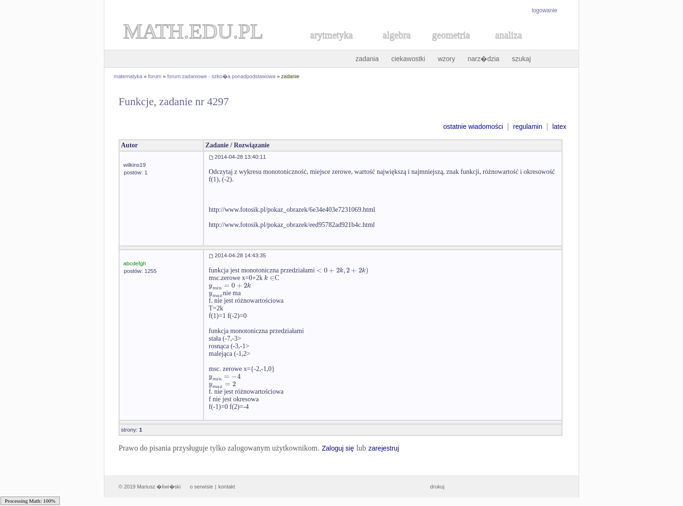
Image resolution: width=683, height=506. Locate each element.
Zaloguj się (338, 448)
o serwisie (201, 486)
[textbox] (342, 270)
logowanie (544, 10)
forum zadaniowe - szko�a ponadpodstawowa (221, 76)
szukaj (521, 59)
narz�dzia (483, 59)
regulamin (527, 126)
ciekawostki (408, 59)
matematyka (128, 76)
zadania (366, 59)
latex (559, 126)
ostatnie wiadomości (473, 126)
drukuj (437, 486)
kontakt (226, 486)
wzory (446, 59)
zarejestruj (384, 448)
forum (154, 76)
